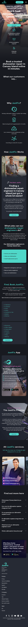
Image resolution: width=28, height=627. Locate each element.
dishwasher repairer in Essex (19, 289)
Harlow (6, 310)
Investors (4, 594)
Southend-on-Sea (9, 312)
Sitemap (3, 589)
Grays (6, 308)
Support (3, 585)
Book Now (19, 2)
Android (3, 610)
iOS (2, 608)
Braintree (7, 316)
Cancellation (4, 587)
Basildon (7, 314)
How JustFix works (5, 603)
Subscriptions (4, 583)
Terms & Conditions (6, 581)
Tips (2, 596)
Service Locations (5, 601)
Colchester (7, 306)
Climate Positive (5, 599)
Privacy (3, 579)
